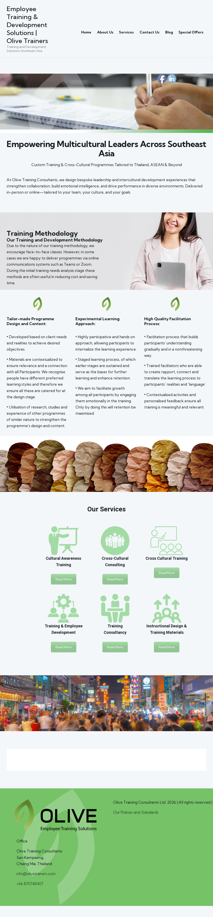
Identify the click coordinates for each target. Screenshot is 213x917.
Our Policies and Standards (136, 814)
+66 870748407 (30, 886)
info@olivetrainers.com (37, 876)
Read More (64, 582)
